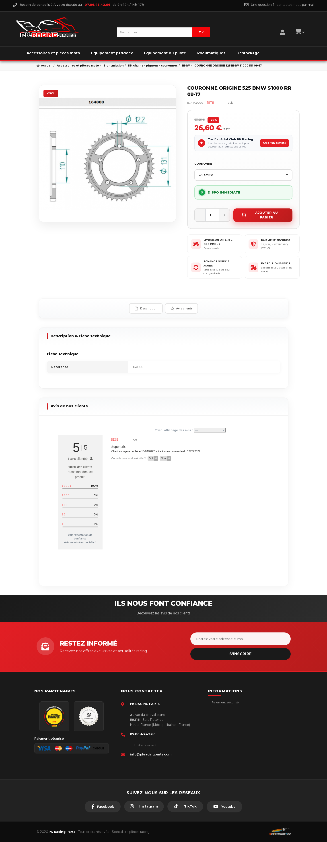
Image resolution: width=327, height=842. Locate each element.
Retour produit (222, 729)
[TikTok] (185, 806)
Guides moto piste (224, 749)
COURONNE (203, 163)
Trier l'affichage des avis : (190, 430)
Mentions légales (223, 722)
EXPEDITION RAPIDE (275, 263)
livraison (217, 716)
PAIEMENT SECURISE (275, 240)
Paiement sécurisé (225, 702)
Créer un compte (274, 142)
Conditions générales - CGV (231, 709)
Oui (153, 458)
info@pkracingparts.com (150, 754)
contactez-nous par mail (295, 5)
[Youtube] (224, 806)
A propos (218, 736)
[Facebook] (103, 806)
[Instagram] (144, 806)
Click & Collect (222, 743)
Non (166, 458)
